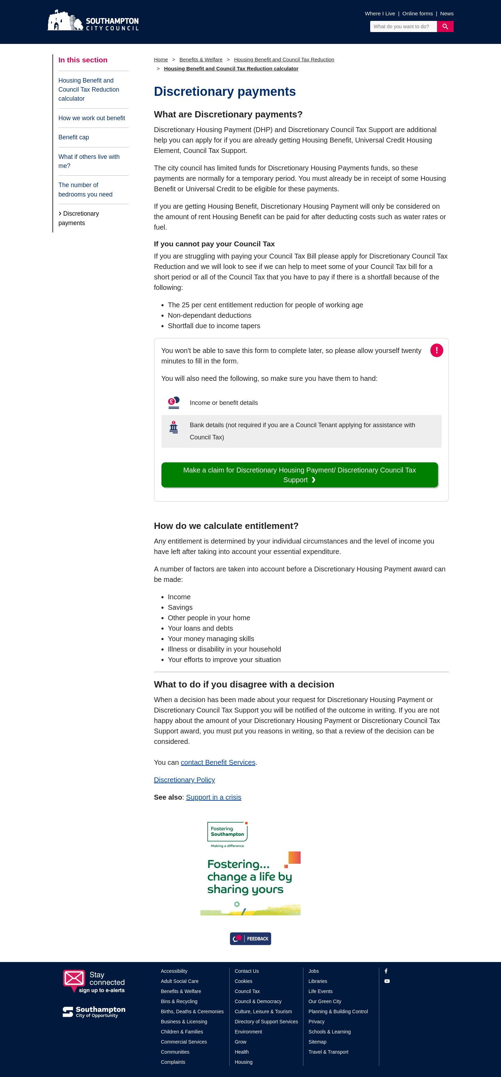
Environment (248, 1031)
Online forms (418, 13)
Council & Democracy (258, 1001)
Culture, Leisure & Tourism (263, 1011)
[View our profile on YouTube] (411, 981)
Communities (175, 1052)
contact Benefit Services (218, 762)
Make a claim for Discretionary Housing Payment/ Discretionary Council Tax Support (299, 475)
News (447, 13)
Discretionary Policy (184, 780)
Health (242, 1052)
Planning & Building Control (338, 1011)
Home (161, 59)
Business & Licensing (184, 1021)
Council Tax (247, 991)
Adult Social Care (180, 981)
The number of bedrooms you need (85, 190)
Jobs (314, 971)
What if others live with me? (89, 161)
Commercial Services (184, 1042)
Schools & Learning (330, 1031)
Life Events (321, 991)
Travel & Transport (329, 1052)
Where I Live (380, 13)
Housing (244, 1062)
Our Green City (325, 1001)
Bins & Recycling (179, 1001)
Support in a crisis (213, 797)
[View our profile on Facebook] (411, 971)
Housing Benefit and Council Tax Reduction (284, 59)
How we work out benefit (91, 118)
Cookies (244, 981)
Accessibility (174, 971)
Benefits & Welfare (201, 59)
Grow (240, 1042)
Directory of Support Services (266, 1021)
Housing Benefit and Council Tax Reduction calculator (88, 89)
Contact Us (247, 971)
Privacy (317, 1021)
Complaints (173, 1062)
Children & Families (182, 1031)
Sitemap (317, 1042)
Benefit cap (73, 137)
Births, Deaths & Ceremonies (192, 1011)
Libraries (318, 981)
